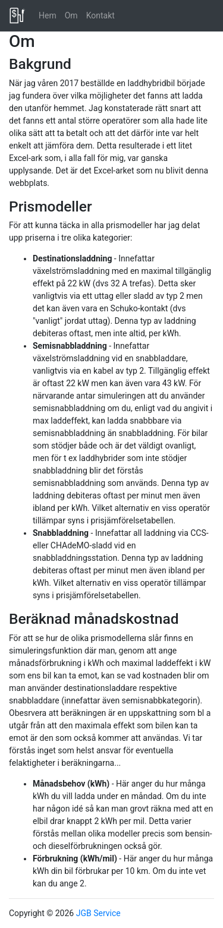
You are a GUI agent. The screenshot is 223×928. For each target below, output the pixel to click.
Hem (47, 15)
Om (71, 15)
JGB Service (98, 913)
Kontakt (100, 15)
